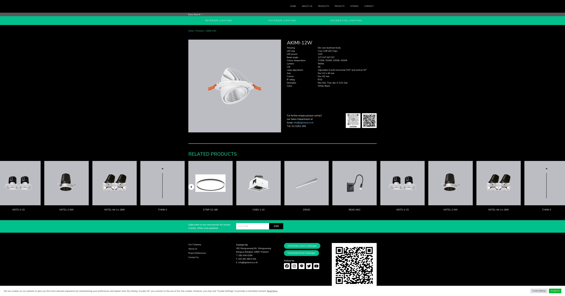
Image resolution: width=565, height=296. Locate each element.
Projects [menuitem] (339, 6)
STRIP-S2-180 (210, 210)
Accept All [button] (555, 291)
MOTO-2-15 (18, 210)
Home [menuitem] (293, 6)
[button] (191, 188)
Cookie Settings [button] (539, 291)
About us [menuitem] (307, 6)
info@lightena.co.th (303, 123)
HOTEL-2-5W (66, 210)
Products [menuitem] (323, 6)
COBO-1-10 (258, 210)
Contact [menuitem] (369, 6)
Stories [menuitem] (354, 6)
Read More (272, 291)
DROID (306, 210)
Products (200, 31)
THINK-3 (162, 210)
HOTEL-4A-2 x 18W (114, 210)
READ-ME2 (354, 210)
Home (191, 31)
